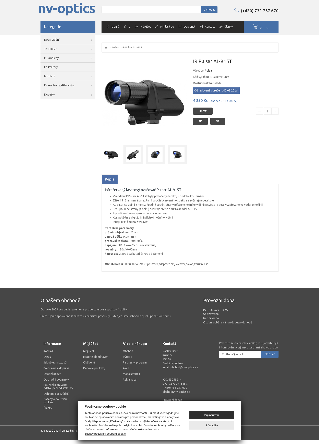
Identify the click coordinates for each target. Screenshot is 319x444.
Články (48, 408)
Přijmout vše (212, 415)
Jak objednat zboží (55, 362)
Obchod (128, 351)
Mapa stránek (131, 373)
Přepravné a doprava (56, 368)
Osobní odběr (52, 373)
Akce (126, 368)
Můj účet (88, 351)
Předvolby (212, 425)
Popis (109, 179)
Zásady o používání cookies (56, 400)
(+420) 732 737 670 (256, 10)
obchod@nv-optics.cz (176, 391)
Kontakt (48, 351)
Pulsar (209, 70)
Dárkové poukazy (94, 368)
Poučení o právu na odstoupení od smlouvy (58, 386)
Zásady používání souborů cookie (105, 433)
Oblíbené (89, 362)
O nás (47, 356)
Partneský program (135, 362)
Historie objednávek (95, 356)
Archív (115, 47)
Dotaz (203, 111)
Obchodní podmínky (56, 379)
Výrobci (127, 356)
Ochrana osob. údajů (56, 393)
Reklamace (130, 379)
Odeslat (270, 354)
